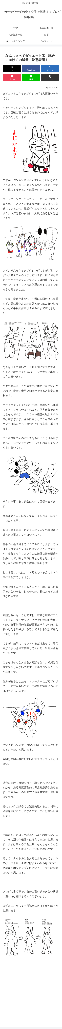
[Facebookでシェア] (31, 68)
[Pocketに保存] (12, 77)
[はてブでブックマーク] (50, 68)
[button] (50, 77)
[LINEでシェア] (31, 77)
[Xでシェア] (12, 68)
